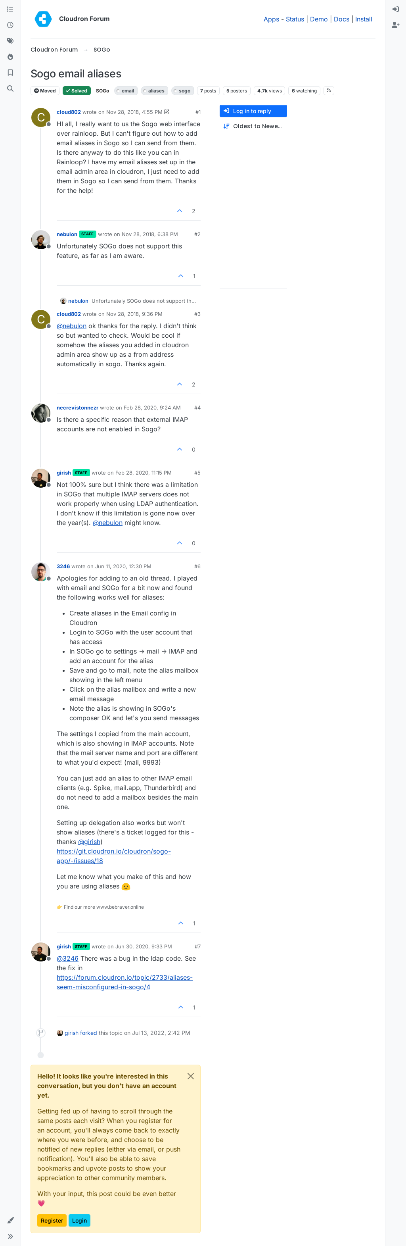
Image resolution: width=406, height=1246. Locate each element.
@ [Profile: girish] (89, 842)
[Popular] (10, 57)
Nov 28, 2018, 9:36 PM (134, 314)
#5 (197, 472)
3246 (63, 566)
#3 (197, 314)
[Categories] (10, 9)
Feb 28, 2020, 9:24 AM (152, 407)
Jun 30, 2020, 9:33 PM (143, 946)
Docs (341, 19)
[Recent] (10, 25)
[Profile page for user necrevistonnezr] (40, 413)
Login (79, 1220)
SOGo (102, 91)
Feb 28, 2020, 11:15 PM (143, 472)
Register (52, 1220)
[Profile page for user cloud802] (40, 117)
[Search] (10, 89)
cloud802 (69, 112)
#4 (197, 407)
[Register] (396, 25)
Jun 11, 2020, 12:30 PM (123, 566)
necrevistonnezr (77, 407)
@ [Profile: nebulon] (71, 326)
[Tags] (10, 41)
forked (88, 1032)
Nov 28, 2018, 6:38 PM (150, 234)
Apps (271, 19)
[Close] (190, 1076)
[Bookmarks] (10, 73)
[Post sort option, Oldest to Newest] (253, 126)
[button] (10, 1220)
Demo (319, 19)
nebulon (67, 234)
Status (295, 19)
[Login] (396, 9)
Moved (45, 91)
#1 (198, 112)
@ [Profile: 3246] (68, 958)
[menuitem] (396, 9)
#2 (197, 234)
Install (363, 19)
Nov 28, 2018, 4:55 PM (134, 112)
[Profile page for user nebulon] (40, 239)
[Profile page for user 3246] (40, 571)
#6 (197, 566)
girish (64, 472)
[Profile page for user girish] (40, 478)
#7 (198, 946)
